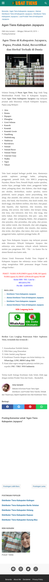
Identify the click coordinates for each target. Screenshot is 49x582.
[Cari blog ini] (45, 3)
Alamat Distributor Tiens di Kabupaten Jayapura (25, 298)
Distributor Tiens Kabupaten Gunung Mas (20, 520)
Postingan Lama (39, 486)
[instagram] (20, 569)
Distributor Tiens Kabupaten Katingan (18, 500)
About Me (17, 579)
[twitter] (18, 406)
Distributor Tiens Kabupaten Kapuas (17, 515)
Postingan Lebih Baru (11, 486)
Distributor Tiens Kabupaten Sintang (17, 510)
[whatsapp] (41, 406)
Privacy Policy (37, 579)
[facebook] (7, 406)
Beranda (8, 579)
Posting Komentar (8, 34)
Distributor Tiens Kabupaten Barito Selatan (20, 505)
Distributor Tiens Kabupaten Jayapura (21, 294)
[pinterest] (30, 406)
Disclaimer (27, 579)
